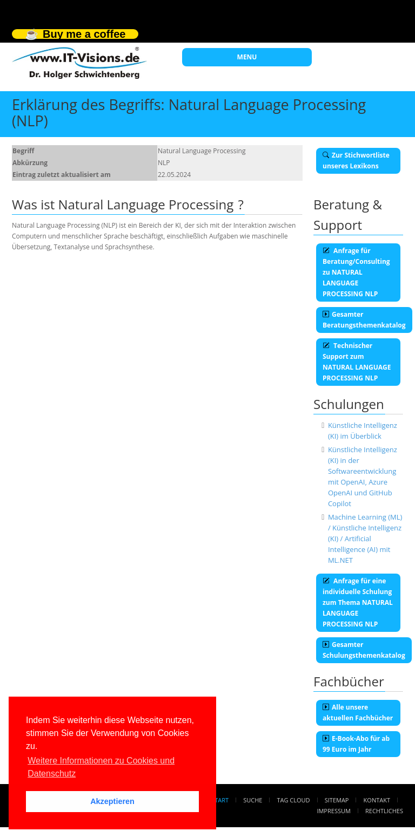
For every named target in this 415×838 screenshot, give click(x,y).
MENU (247, 57)
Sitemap (337, 800)
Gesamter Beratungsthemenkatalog (364, 320)
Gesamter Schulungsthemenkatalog (364, 650)
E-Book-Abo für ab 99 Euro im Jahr (356, 744)
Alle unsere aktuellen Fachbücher (358, 713)
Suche (252, 800)
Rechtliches (384, 811)
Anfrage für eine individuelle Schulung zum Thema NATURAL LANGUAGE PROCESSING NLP (358, 602)
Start (220, 800)
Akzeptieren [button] (112, 801)
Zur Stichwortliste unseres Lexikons (356, 161)
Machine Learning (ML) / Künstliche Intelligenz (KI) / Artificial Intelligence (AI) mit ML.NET (365, 538)
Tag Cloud (293, 800)
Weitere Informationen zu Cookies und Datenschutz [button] (101, 767)
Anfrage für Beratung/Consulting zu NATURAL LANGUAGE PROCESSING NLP (356, 272)
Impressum (333, 811)
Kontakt (377, 800)
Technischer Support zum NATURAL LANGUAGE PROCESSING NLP (357, 362)
